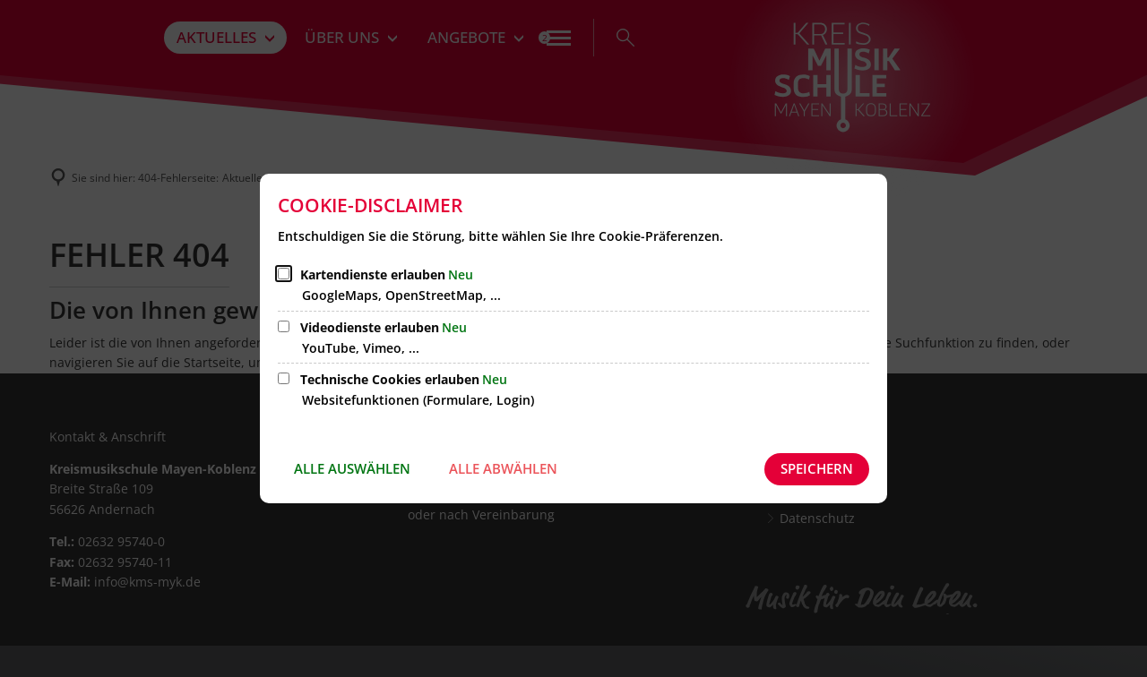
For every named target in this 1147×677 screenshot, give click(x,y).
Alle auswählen (352, 468)
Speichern (816, 468)
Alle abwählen (503, 468)
